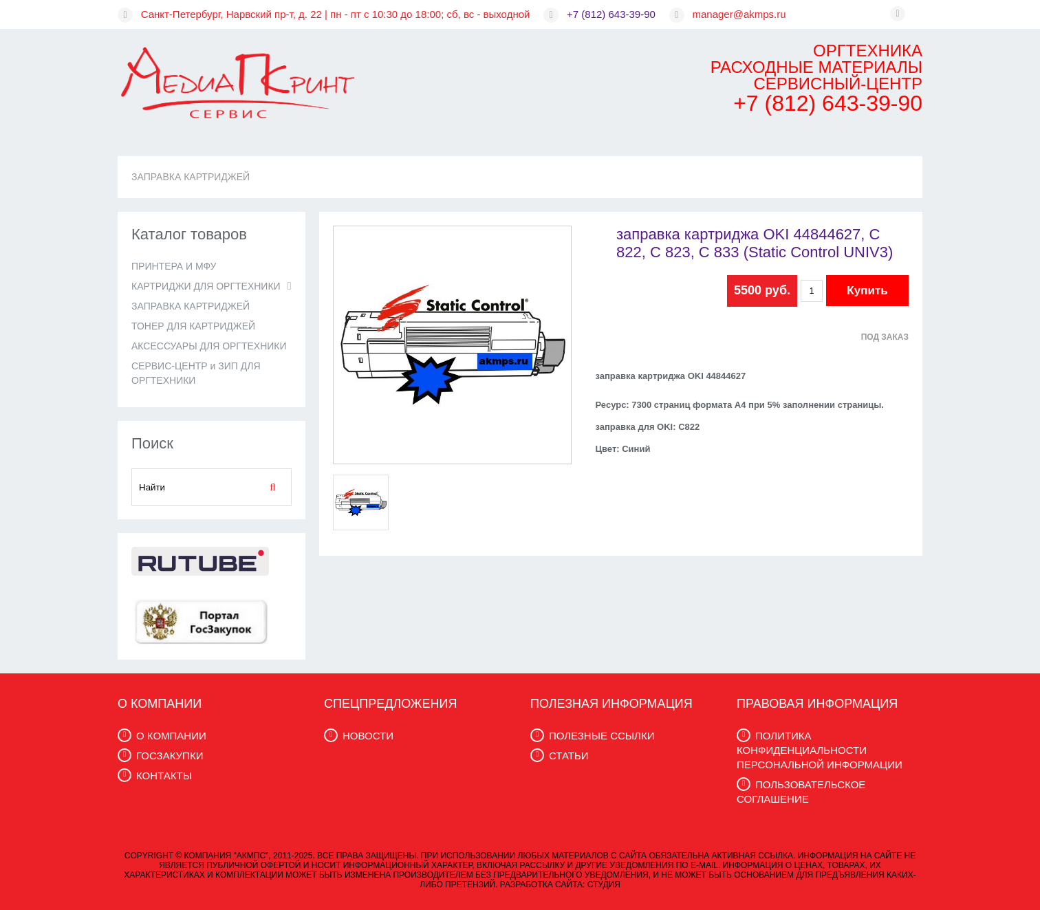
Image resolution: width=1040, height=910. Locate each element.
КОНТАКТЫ (164, 775)
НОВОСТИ (368, 735)
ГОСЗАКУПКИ (169, 755)
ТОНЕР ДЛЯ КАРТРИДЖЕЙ (193, 326)
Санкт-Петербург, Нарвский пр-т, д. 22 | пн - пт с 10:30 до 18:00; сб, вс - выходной (335, 14)
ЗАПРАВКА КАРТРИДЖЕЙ (190, 176)
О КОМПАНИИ (171, 735)
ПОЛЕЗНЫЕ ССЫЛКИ (601, 735)
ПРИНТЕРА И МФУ (173, 266)
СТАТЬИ (569, 755)
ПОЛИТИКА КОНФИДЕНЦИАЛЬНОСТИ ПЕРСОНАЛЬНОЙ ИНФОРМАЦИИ (819, 750)
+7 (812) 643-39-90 (611, 14)
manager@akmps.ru (739, 14)
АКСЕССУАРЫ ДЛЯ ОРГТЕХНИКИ (209, 345)
